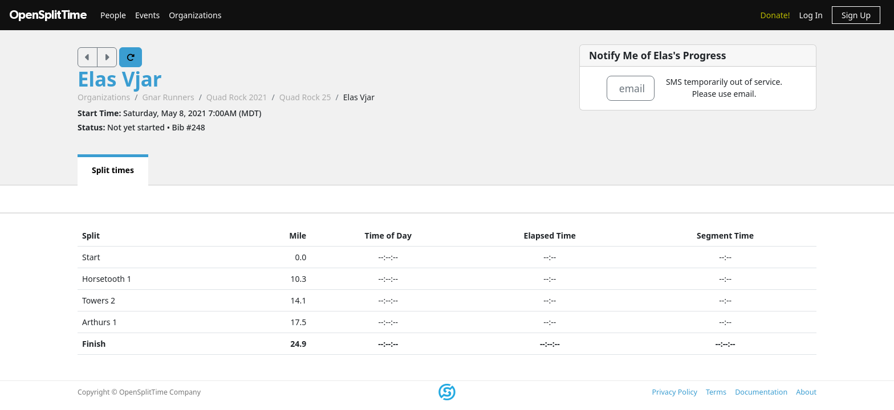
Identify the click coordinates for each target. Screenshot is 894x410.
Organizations (195, 15)
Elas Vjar (119, 78)
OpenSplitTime (48, 15)
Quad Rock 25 (305, 97)
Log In (810, 15)
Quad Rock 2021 (236, 97)
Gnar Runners (168, 97)
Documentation (761, 392)
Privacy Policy (674, 392)
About (806, 392)
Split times (113, 170)
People (113, 15)
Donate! (775, 15)
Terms (716, 392)
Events (147, 15)
